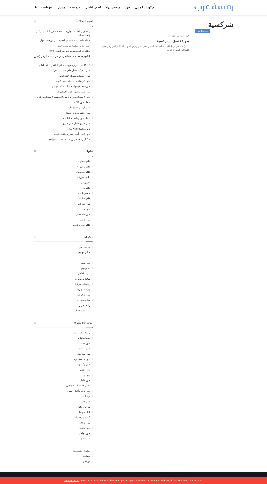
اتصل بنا (86, 456)
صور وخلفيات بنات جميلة (78, 112)
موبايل (61, 7)
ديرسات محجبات (82, 310)
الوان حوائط (84, 412)
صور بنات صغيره (82, 359)
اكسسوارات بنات (82, 417)
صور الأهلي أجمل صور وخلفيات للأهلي (72, 134)
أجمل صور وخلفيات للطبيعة (76, 118)
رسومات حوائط (82, 284)
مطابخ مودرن (83, 300)
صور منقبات (84, 348)
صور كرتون (84, 219)
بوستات (86, 396)
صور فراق (85, 422)
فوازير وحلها (84, 406)
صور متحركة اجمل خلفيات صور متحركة (71, 70)
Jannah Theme (71, 480)
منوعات (47, 7)
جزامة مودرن (83, 289)
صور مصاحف (83, 353)
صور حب (86, 401)
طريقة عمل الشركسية (173, 41)
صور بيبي (85, 209)
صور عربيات (84, 428)
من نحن (86, 461)
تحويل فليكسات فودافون (78, 385)
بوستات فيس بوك (82, 332)
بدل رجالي (85, 369)
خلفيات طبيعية (83, 161)
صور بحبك (85, 438)
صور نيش (85, 262)
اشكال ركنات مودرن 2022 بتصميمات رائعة (70, 139)
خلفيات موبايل (83, 172)
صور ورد (86, 375)
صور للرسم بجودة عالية (78, 107)
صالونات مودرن (82, 278)
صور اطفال (84, 380)
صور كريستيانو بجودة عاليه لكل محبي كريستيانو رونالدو (64, 97)
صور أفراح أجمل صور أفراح (77, 123)
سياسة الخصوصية (81, 450)
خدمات (76, 7)
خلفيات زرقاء (83, 177)
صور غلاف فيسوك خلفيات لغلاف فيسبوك (70, 86)
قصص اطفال (93, 7)
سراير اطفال (84, 273)
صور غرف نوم (84, 294)
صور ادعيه (85, 343)
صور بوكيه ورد (84, 364)
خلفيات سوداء (83, 166)
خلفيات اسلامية (82, 198)
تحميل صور (84, 182)
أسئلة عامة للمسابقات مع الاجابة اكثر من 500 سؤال (65, 40)
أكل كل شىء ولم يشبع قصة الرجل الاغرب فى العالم (64, 65)
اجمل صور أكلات (82, 102)
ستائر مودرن (84, 252)
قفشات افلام (84, 338)
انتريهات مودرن (82, 247)
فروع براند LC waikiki (79, 128)
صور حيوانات (84, 203)
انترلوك (86, 257)
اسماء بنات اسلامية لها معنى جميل (74, 45)
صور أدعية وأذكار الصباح (78, 390)
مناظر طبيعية (84, 193)
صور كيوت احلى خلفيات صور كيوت (73, 81)
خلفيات (86, 187)
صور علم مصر (84, 214)
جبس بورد (85, 268)
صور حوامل (84, 433)
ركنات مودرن (84, 305)
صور (127, 7)
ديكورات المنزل (144, 7)
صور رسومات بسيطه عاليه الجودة (74, 75)
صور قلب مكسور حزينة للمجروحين (73, 91)
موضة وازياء (113, 7)
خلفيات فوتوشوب (81, 225)
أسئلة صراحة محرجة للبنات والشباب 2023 (70, 51)
